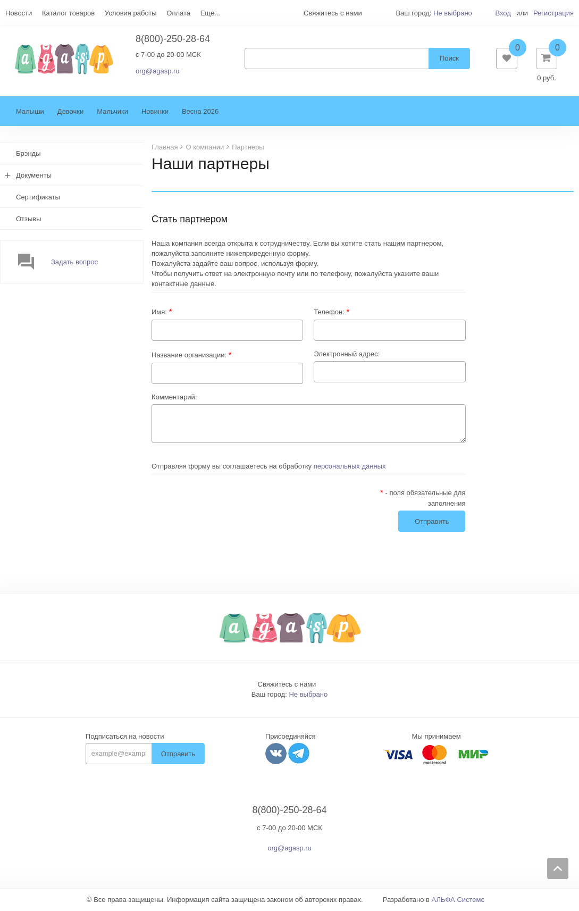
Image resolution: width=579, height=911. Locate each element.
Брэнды (28, 154)
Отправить (178, 755)
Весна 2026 (200, 112)
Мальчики (112, 112)
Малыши (30, 112)
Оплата (178, 13)
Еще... (210, 13)
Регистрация (553, 13)
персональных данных (350, 467)
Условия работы (131, 13)
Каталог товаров (68, 13)
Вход (502, 13)
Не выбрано (452, 13)
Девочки (70, 112)
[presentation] (232, 509)
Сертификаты (38, 198)
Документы (34, 176)
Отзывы (28, 220)
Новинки (155, 112)
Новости (18, 13)
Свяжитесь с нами (287, 685)
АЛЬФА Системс (458, 901)
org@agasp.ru (158, 72)
